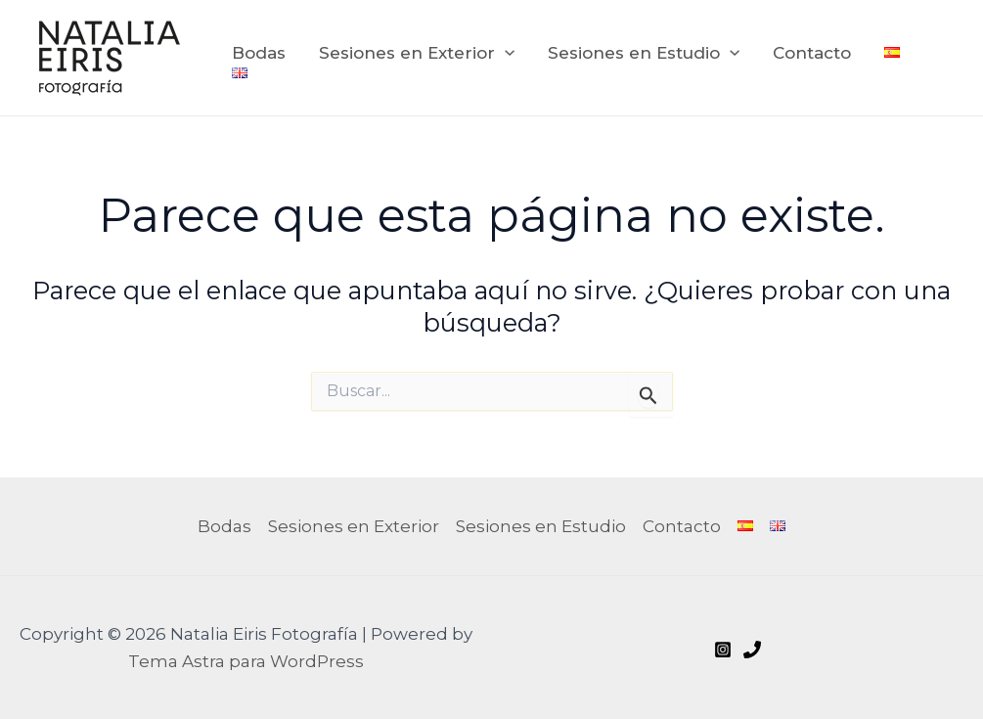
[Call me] (752, 649)
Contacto (812, 53)
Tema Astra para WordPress (246, 661)
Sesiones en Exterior (416, 52)
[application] (504, 52)
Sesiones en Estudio (643, 52)
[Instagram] (723, 649)
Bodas (259, 53)
